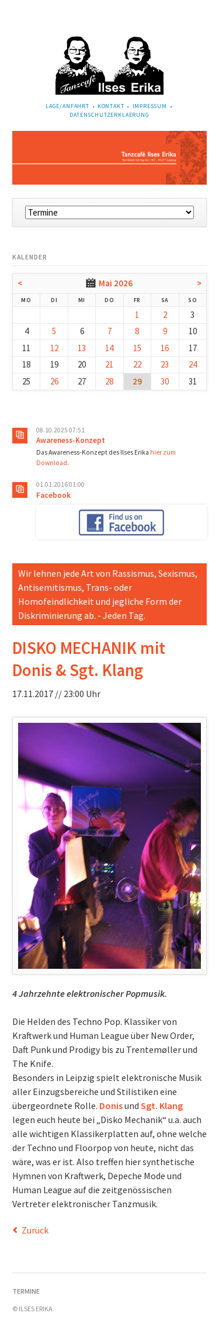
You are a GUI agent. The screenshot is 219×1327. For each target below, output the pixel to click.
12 (54, 348)
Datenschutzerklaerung (109, 115)
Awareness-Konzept (70, 440)
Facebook (53, 495)
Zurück (35, 1230)
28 (109, 381)
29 (137, 381)
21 (109, 364)
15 (137, 348)
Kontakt (111, 106)
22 (137, 364)
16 (165, 348)
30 (165, 381)
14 (109, 348)
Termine (26, 1291)
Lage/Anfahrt (67, 106)
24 (193, 364)
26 (54, 381)
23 (165, 364)
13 (82, 348)
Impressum (150, 106)
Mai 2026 (116, 283)
